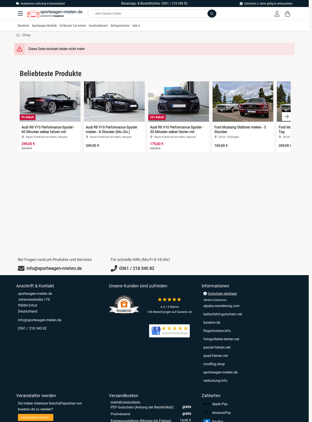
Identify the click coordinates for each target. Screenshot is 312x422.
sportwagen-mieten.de (220, 372)
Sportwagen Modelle (44, 25)
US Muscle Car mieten (72, 25)
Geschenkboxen (98, 25)
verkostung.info (215, 381)
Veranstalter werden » (36, 417)
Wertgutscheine (120, 25)
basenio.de (211, 322)
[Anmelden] (277, 13)
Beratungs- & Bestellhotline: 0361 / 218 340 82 (154, 3)
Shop (27, 35)
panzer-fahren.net (216, 347)
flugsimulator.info (217, 331)
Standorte (23, 25)
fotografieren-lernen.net (221, 339)
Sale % (136, 25)
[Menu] (20, 13)
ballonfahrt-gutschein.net (222, 314)
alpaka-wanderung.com (221, 306)
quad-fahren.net (215, 356)
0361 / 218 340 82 (32, 328)
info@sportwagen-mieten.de (39, 320)
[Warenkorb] (287, 13)
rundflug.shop (214, 364)
